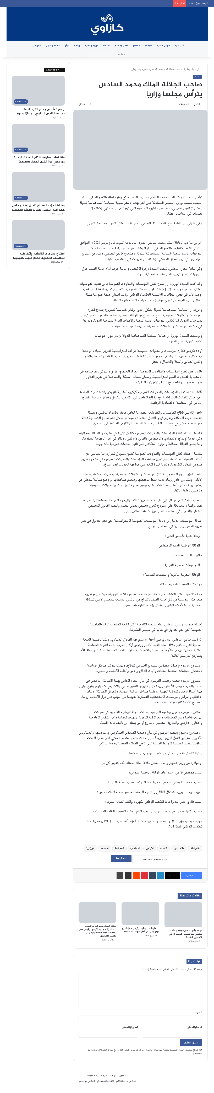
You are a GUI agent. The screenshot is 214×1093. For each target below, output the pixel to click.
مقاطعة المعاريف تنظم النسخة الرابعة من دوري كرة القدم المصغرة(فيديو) (39, 159)
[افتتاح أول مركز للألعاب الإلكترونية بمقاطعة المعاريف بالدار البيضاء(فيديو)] (38, 235)
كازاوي (197, 104)
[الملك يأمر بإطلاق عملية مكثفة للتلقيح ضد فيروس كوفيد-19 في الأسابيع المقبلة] (183, 914)
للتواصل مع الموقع (87, 1081)
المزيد (38, 46)
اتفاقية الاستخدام (105, 1081)
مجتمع (136, 46)
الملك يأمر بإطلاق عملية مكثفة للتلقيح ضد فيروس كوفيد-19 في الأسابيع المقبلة (185, 934)
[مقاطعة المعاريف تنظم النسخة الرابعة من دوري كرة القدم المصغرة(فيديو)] (38, 139)
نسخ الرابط (121, 858)
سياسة (148, 46)
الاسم (198, 1012)
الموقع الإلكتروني (130, 1027)
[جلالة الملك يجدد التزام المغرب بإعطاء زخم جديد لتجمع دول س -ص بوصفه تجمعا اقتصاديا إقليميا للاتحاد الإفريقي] (97, 912)
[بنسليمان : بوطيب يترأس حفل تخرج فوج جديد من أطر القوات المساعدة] (140, 913)
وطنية (187, 69)
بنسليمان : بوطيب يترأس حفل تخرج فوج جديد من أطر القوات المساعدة (140, 930)
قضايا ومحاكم (121, 46)
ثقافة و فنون (53, 46)
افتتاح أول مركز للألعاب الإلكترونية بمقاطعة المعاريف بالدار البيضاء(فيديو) (39, 256)
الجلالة (194, 848)
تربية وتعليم (91, 46)
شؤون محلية (163, 46)
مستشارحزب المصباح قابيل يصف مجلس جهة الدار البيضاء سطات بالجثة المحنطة (38, 208)
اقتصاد (106, 46)
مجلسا (119, 848)
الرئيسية (179, 46)
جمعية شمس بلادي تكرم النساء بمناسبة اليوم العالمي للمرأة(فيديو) (41, 111)
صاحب (134, 848)
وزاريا (89, 848)
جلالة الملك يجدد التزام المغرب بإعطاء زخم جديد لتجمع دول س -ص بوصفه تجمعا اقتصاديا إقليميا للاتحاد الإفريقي (97, 931)
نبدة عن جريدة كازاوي (126, 1081)
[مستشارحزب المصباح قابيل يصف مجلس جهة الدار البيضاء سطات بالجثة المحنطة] (38, 187)
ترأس (149, 848)
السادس (178, 848)
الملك (163, 848)
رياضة (77, 46)
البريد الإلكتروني (193, 1027)
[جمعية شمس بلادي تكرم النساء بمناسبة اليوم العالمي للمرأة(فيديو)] (38, 91)
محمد (104, 848)
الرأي (66, 46)
